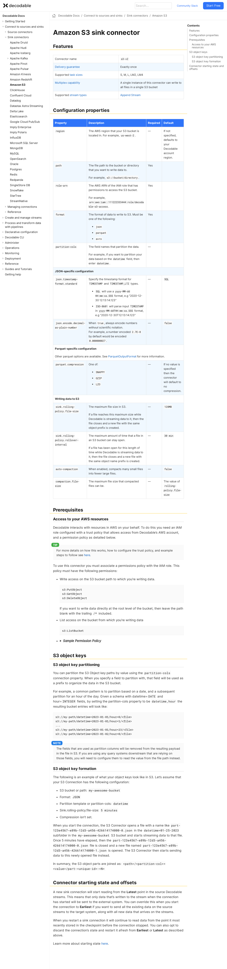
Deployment (13, 258)
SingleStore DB (20, 185)
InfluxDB (15, 137)
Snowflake (17, 190)
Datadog (15, 100)
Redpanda (16, 180)
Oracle (14, 164)
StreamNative (19, 201)
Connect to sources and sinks (24, 26)
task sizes (76, 74)
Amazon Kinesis (20, 74)
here (87, 555)
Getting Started (15, 21)
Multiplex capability (67, 82)
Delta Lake (17, 111)
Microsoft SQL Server (24, 143)
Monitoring (12, 253)
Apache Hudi (18, 48)
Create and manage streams (23, 217)
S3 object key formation (206, 61)
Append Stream (130, 95)
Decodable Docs (14, 16)
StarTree (15, 195)
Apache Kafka (19, 58)
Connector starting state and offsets (206, 67)
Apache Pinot (18, 63)
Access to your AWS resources (204, 46)
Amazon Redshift (21, 79)
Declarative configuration (21, 232)
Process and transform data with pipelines (23, 225)
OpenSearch (18, 159)
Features (194, 30)
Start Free (213, 5)
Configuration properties (204, 35)
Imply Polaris (18, 132)
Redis (13, 174)
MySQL (14, 153)
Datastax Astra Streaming (26, 106)
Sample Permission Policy (82, 641)
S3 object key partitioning (207, 56)
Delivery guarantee (67, 67)
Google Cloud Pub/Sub (25, 121)
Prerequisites (197, 39)
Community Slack (187, 5)
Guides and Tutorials (18, 269)
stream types (78, 95)
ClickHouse (17, 90)
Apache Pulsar (19, 69)
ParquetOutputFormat (122, 356)
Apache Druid (19, 42)
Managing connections (22, 206)
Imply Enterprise (20, 127)
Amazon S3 (17, 84)
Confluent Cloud (20, 95)
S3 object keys (198, 52)
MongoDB (16, 148)
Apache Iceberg (20, 53)
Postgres (16, 169)
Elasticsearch (18, 116)
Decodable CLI (14, 237)
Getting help (13, 274)
